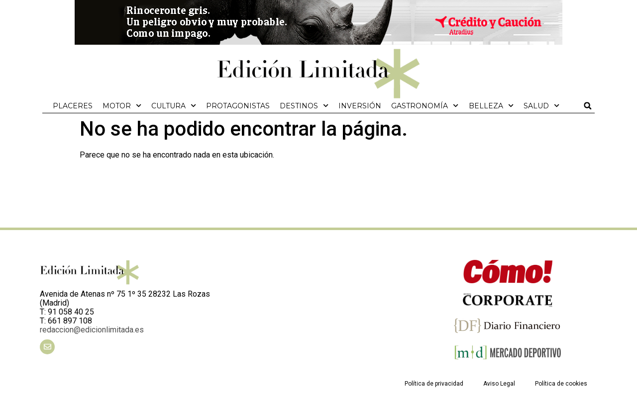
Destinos (304, 106)
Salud (541, 106)
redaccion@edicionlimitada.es (92, 329)
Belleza (491, 106)
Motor (122, 106)
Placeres (73, 105)
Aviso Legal (499, 383)
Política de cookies (561, 383)
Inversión (359, 105)
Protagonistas (238, 105)
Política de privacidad (434, 383)
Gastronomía (424, 106)
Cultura (173, 106)
